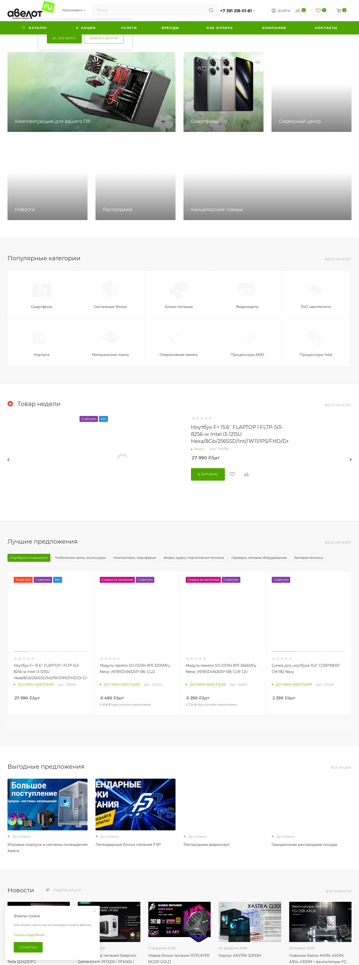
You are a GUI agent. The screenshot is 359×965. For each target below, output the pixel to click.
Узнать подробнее (29, 935)
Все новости (339, 891)
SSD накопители (316, 307)
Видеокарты (247, 307)
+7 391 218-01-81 (236, 10)
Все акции (341, 767)
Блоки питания (179, 307)
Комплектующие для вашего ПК (52, 121)
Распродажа (117, 209)
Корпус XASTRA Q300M (240, 955)
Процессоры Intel (316, 354)
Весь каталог (338, 259)
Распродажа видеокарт (206, 844)
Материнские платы (110, 354)
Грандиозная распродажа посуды (304, 844)
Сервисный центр (300, 121)
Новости (25, 209)
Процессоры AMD (247, 354)
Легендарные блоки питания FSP (128, 844)
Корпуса (41, 354)
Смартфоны (204, 121)
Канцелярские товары (217, 209)
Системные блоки (110, 307)
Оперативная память (179, 354)
